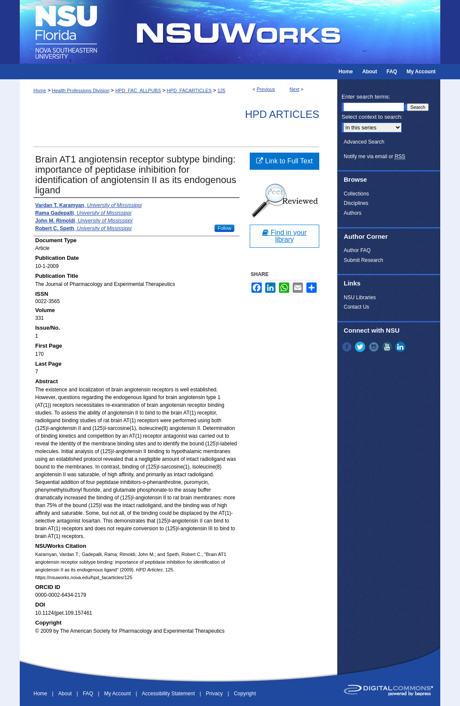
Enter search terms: (366, 96)
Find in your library (284, 236)
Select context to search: (372, 117)
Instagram (375, 347)
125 (221, 90)
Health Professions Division (80, 90)
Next (295, 89)
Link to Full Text (284, 161)
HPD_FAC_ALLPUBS (138, 90)
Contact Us (356, 307)
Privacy (215, 694)
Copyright (245, 694)
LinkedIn (401, 347)
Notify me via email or (374, 156)
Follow (224, 228)
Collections (356, 194)
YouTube (388, 347)
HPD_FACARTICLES (189, 90)
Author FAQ (357, 250)
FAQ (88, 694)
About (65, 694)
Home (39, 90)
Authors (352, 213)
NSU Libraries (360, 297)
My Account (118, 694)
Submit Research (363, 260)
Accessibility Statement (169, 694)
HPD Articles (282, 114)
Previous (266, 89)
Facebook (348, 347)
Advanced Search (364, 142)
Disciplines (356, 203)
